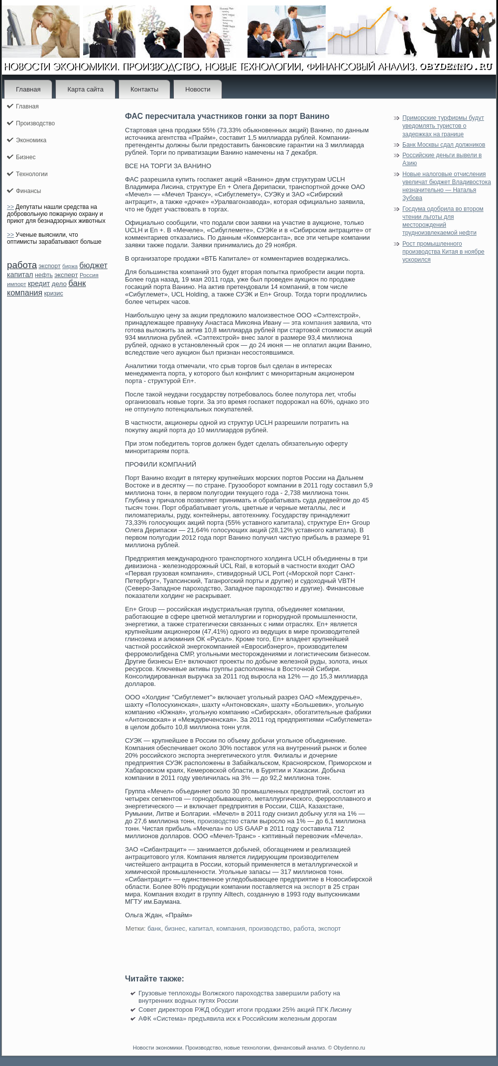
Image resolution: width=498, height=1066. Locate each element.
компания (24, 293)
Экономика (31, 140)
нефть (44, 275)
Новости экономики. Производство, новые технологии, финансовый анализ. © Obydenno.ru (249, 1048)
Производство (35, 123)
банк (77, 283)
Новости (197, 89)
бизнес (174, 928)
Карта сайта (85, 89)
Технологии (32, 174)
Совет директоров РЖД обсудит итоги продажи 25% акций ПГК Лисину (245, 1009)
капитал (20, 275)
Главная (28, 89)
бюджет (93, 265)
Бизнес (25, 157)
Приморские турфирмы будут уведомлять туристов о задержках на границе (443, 126)
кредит (39, 284)
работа (22, 265)
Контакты (144, 89)
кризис (53, 293)
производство (218, 821)
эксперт (66, 275)
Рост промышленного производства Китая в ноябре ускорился (443, 252)
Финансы (28, 191)
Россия (89, 275)
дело (59, 284)
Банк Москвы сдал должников (443, 144)
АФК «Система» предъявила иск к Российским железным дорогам (237, 1018)
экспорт (49, 266)
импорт (16, 284)
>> (10, 206)
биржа (70, 266)
